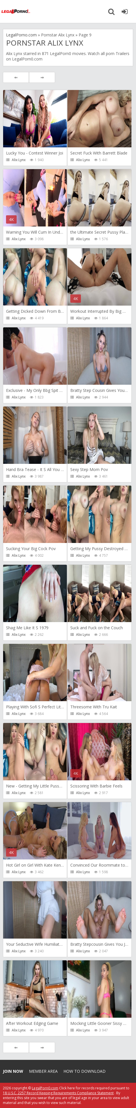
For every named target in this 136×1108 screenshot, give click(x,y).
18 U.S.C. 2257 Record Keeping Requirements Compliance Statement (58, 1093)
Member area (43, 1071)
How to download (84, 1071)
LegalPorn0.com (45, 1088)
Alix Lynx (19, 159)
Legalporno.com (15, 11)
